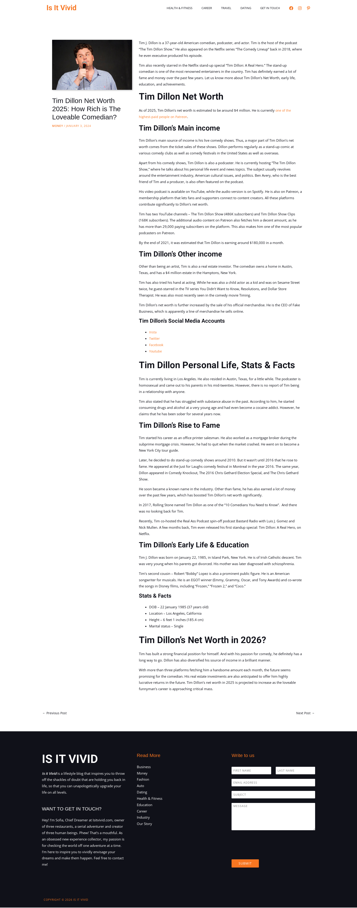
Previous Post (55, 713)
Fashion (143, 779)
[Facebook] (291, 8)
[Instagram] (300, 8)
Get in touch (272, 8)
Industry (143, 817)
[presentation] (266, 852)
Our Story (144, 824)
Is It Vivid (61, 8)
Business (144, 767)
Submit (245, 864)
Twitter (154, 338)
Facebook (156, 344)
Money (57, 126)
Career (218, 8)
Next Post (305, 713)
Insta (153, 332)
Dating (250, 8)
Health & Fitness (194, 8)
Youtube (155, 351)
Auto (140, 786)
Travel (234, 8)
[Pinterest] (308, 8)
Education (144, 805)
